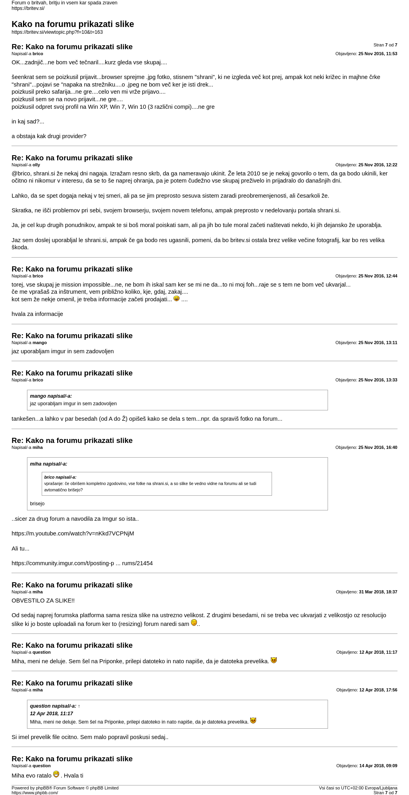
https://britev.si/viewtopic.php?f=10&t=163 (57, 32)
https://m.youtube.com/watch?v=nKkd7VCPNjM (73, 533)
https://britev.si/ (28, 8)
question (40, 706)
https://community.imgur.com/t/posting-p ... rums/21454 (82, 563)
